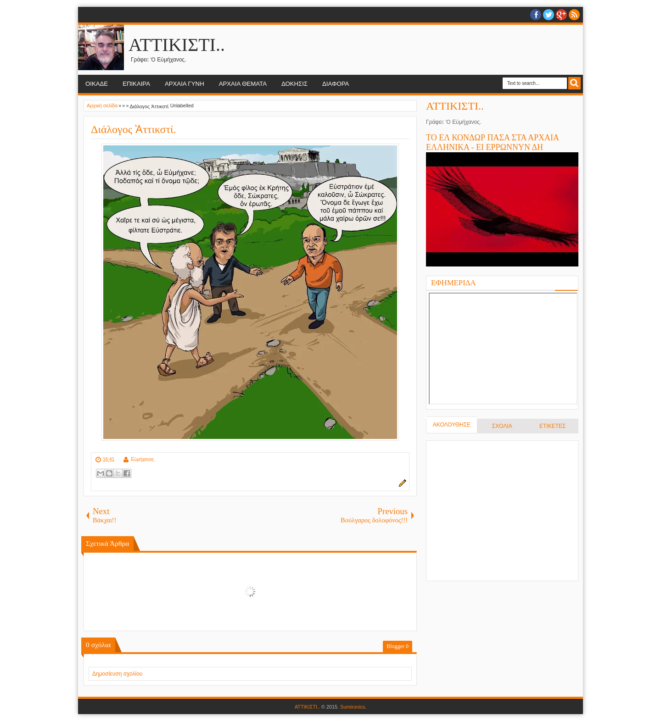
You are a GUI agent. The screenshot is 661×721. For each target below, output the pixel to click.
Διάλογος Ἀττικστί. (133, 129)
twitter (548, 14)
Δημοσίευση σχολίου (117, 674)
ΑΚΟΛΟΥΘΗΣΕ (452, 425)
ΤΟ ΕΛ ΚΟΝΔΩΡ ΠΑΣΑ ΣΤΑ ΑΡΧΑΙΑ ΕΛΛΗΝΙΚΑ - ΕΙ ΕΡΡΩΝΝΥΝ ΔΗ (492, 142)
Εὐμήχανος (142, 459)
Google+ (561, 14)
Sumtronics (352, 707)
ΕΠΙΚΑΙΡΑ (136, 83)
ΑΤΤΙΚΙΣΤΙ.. (177, 44)
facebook (535, 14)
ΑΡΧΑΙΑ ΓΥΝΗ (184, 83)
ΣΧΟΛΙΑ (502, 426)
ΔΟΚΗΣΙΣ (294, 83)
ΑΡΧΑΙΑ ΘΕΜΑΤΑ (243, 83)
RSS (574, 14)
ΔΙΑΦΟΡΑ (335, 83)
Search (574, 83)
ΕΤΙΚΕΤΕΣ (552, 426)
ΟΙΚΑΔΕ (96, 83)
